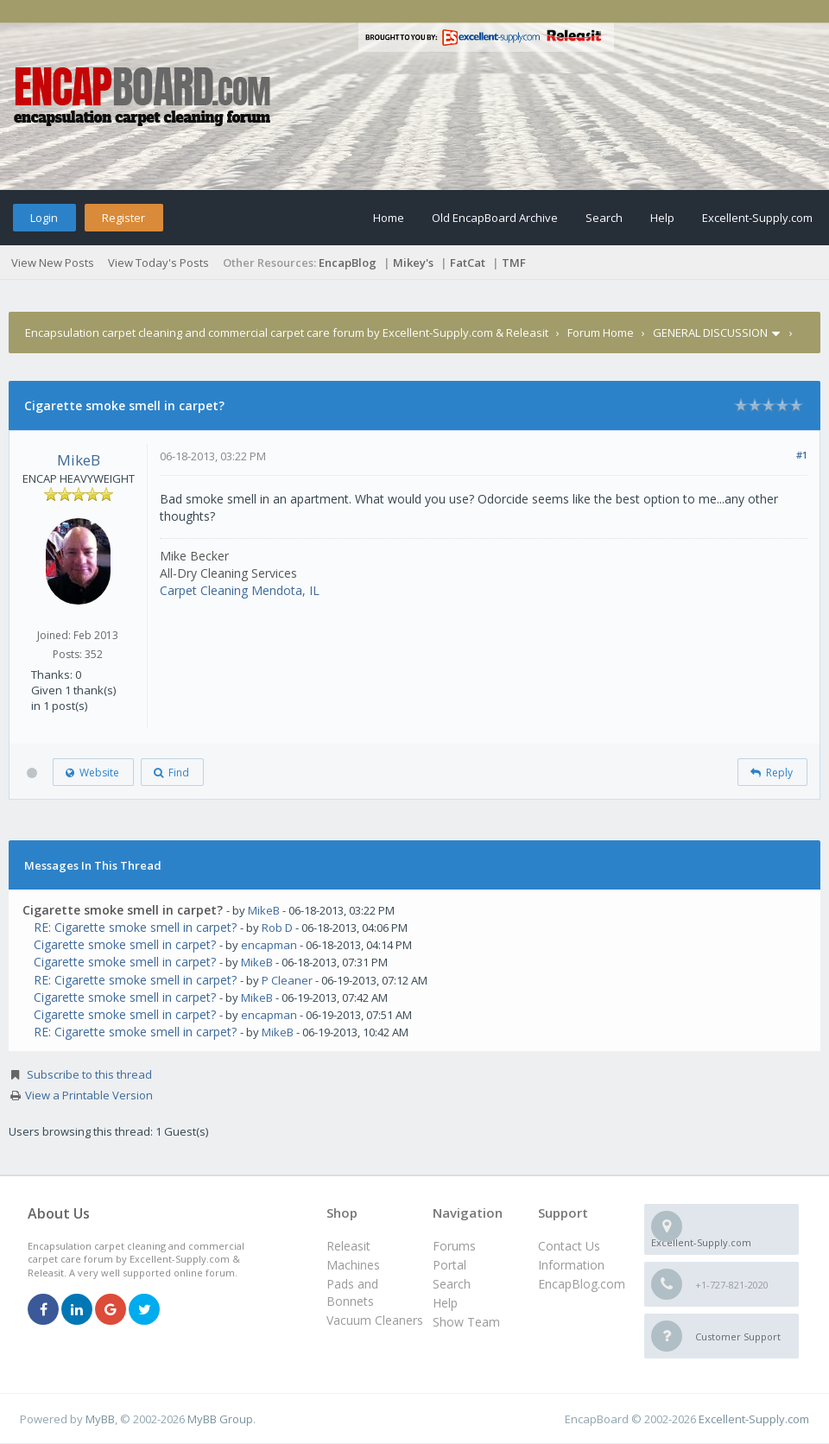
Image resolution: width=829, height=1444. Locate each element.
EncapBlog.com (581, 1284)
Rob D (277, 927)
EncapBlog (348, 262)
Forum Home (600, 332)
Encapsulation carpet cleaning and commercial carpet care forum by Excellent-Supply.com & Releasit (286, 332)
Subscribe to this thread (89, 1074)
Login (44, 217)
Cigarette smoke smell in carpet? (125, 944)
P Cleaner (287, 980)
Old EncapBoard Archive (495, 217)
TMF (514, 262)
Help (662, 217)
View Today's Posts (158, 262)
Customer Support (738, 1336)
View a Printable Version (89, 1095)
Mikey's (413, 262)
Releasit (348, 1246)
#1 (801, 454)
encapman (269, 945)
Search (604, 217)
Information (571, 1265)
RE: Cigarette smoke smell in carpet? (135, 927)
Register (123, 217)
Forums (454, 1246)
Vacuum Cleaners (374, 1320)
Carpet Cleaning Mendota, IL (240, 590)
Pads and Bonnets (352, 1292)
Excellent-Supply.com (757, 217)
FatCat (467, 262)
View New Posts (52, 262)
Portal (449, 1265)
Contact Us (569, 1246)
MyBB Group (220, 1419)
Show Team (466, 1322)
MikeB (78, 460)
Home (388, 217)
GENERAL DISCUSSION (710, 332)
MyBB (100, 1419)
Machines (353, 1265)
